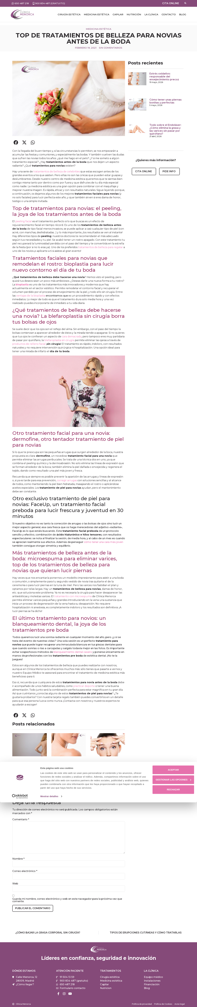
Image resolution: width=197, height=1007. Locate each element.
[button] (15, 142)
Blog (182, 14)
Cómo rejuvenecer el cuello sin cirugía (64, 785)
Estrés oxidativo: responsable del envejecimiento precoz (164, 76)
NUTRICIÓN (134, 14)
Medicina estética (96, 14)
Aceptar (171, 974)
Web (15, 883)
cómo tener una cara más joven (103, 542)
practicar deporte (84, 686)
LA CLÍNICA (151, 14)
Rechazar (171, 994)
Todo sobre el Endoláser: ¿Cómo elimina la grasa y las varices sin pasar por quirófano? (165, 129)
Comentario (20, 819)
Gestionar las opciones (171, 984)
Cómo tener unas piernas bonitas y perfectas (165, 101)
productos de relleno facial (29, 343)
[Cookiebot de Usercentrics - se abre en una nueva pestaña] (19, 1001)
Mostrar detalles (49, 1001)
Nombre (18, 859)
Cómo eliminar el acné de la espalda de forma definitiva (28, 786)
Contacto (169, 14)
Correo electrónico (24, 871)
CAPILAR (118, 14)
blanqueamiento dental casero (73, 652)
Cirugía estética (69, 14)
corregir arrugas (67, 480)
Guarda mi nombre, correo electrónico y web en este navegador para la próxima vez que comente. (67, 900)
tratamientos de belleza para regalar (100, 247)
